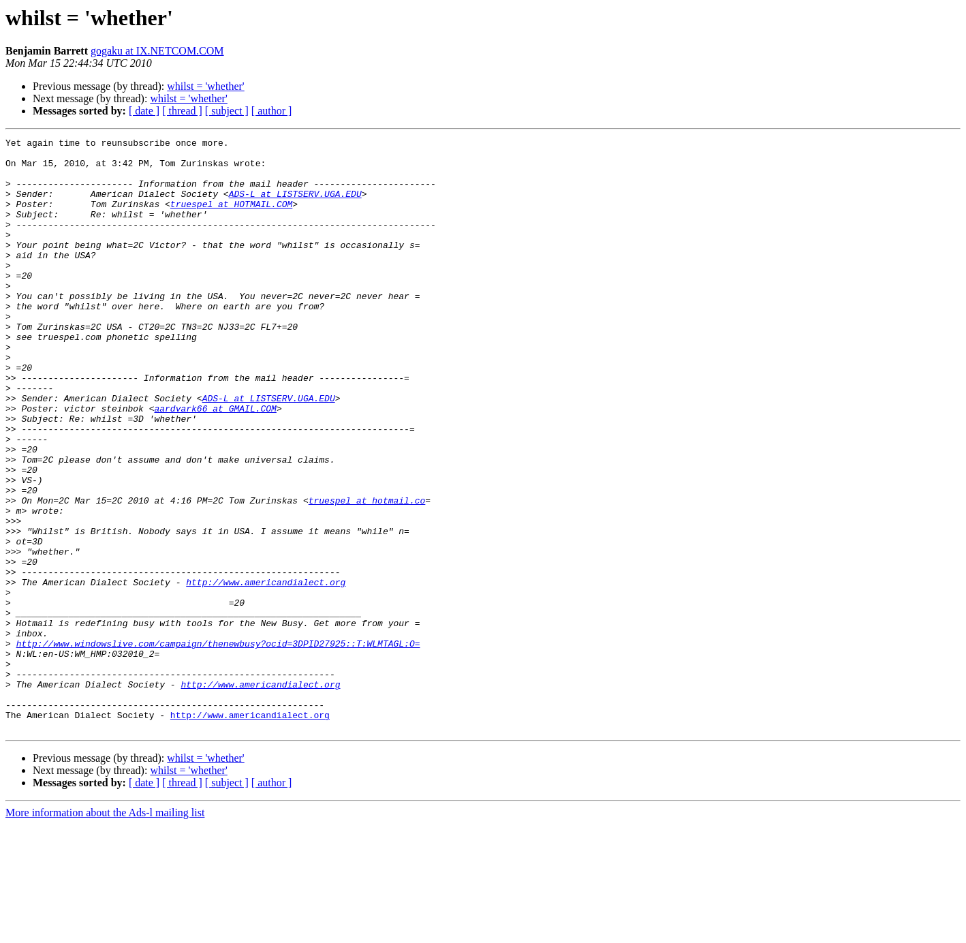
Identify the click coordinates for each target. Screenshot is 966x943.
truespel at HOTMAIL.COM (231, 218)
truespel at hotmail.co (367, 574)
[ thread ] (182, 111)
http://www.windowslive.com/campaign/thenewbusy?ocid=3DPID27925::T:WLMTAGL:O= (218, 745)
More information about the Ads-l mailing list (104, 931)
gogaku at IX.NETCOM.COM (157, 51)
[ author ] (271, 111)
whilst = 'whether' (205, 86)
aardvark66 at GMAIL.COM (215, 463)
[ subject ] (227, 111)
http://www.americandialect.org (265, 672)
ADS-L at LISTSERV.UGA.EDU (295, 206)
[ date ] (144, 111)
